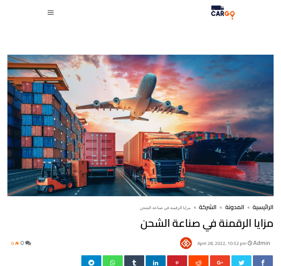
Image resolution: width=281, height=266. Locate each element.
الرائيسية (263, 206)
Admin (261, 242)
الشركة (208, 206)
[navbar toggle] (52, 12)
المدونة (234, 206)
